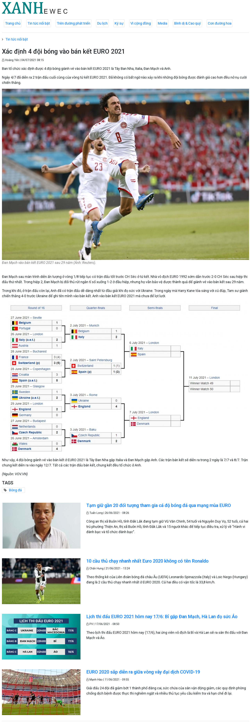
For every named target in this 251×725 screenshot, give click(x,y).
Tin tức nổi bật (39, 23)
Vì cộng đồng (140, 23)
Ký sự (119, 23)
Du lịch (102, 23)
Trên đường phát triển (73, 23)
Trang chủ (13, 23)
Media (162, 23)
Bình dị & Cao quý (187, 23)
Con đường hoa (219, 23)
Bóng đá (15, 490)
